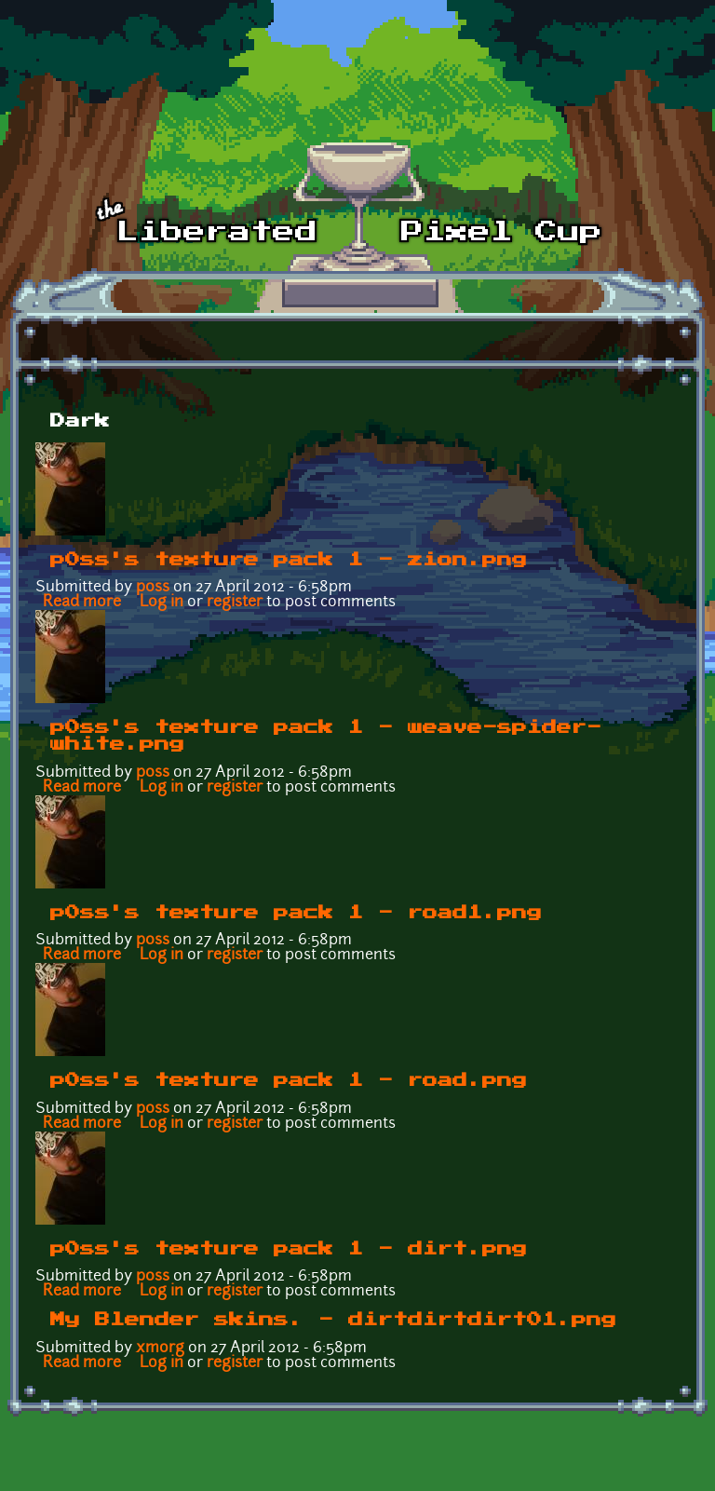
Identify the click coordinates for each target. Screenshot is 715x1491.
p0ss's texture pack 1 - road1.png (296, 912)
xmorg (160, 1348)
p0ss (152, 587)
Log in (161, 602)
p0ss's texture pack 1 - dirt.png (288, 1248)
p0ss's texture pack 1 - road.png (288, 1080)
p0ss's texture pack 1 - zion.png (288, 559)
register (235, 602)
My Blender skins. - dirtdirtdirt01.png (333, 1319)
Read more (82, 602)
